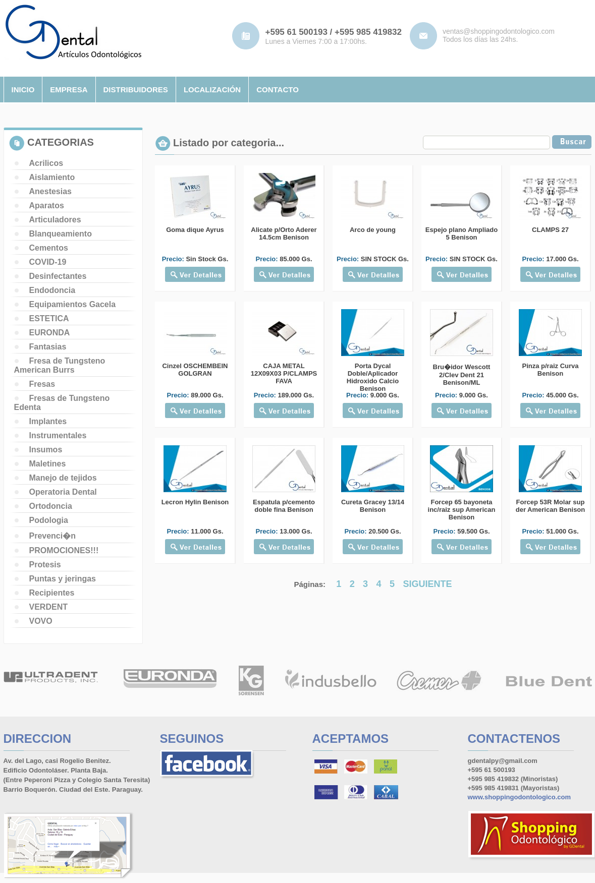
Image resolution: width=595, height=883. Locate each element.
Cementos (48, 248)
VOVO (40, 621)
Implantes (48, 421)
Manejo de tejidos (63, 478)
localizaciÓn (212, 89)
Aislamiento (52, 177)
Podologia (48, 520)
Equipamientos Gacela (72, 304)
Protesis (45, 564)
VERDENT (48, 607)
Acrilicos (46, 163)
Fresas (42, 384)
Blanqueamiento (60, 233)
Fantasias (48, 346)
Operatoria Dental (63, 492)
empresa (68, 89)
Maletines (47, 463)
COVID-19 (48, 262)
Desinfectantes (58, 276)
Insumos (46, 449)
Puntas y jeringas (62, 578)
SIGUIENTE (427, 584)
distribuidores (135, 89)
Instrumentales (58, 435)
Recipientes (52, 592)
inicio (23, 89)
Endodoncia (52, 290)
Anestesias (50, 191)
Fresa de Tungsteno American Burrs (59, 365)
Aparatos (46, 205)
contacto (277, 89)
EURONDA (49, 332)
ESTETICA (49, 318)
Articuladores (55, 219)
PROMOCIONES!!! (64, 550)
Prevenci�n (52, 536)
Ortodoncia (50, 506)
